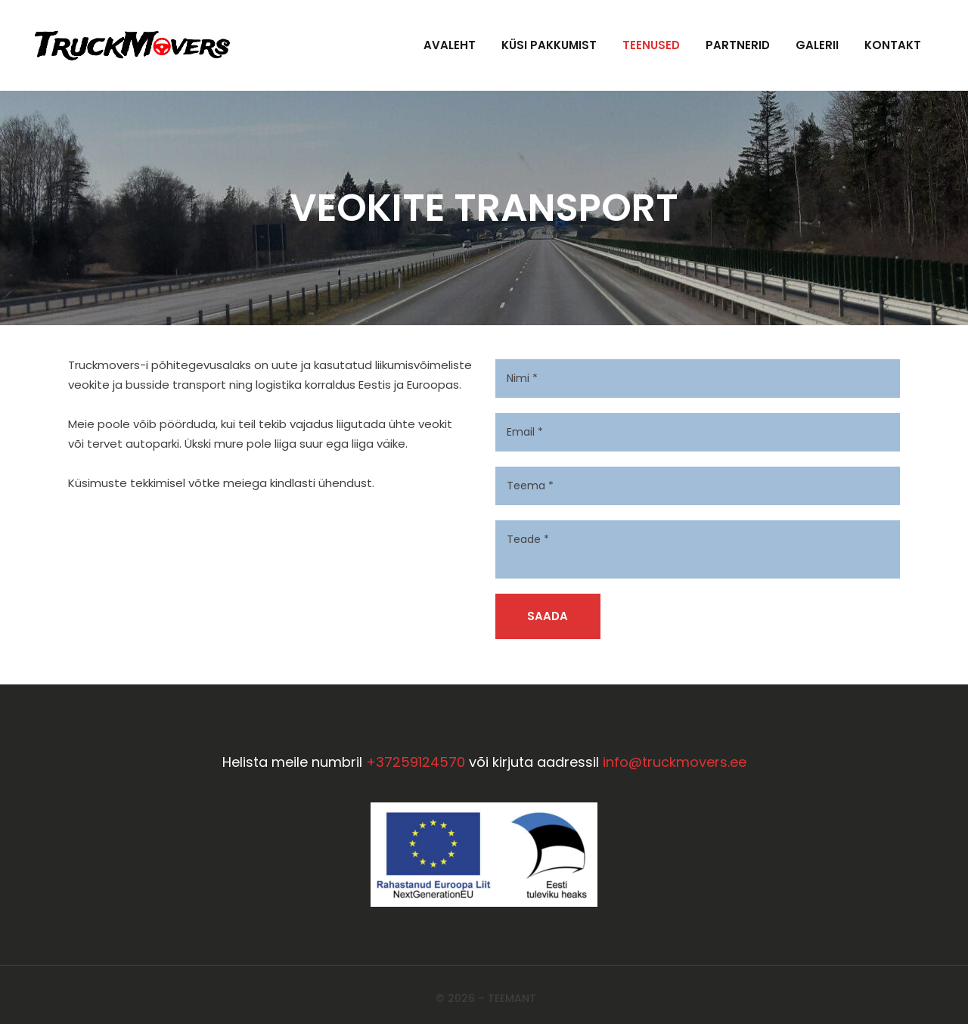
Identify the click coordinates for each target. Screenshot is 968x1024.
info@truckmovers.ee (674, 761)
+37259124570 (415, 761)
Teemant (512, 998)
